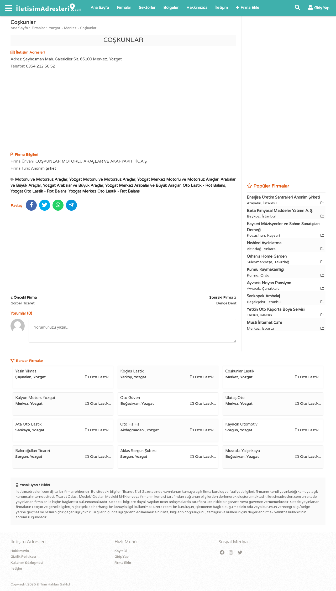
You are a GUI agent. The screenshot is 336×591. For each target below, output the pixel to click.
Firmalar (124, 7)
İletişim (221, 7)
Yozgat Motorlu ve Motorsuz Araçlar (102, 179)
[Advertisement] (123, 111)
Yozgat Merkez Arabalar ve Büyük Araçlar (143, 185)
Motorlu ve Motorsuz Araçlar (41, 179)
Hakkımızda (196, 7)
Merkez (70, 28)
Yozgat (54, 28)
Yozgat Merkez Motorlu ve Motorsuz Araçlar (177, 179)
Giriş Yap (121, 557)
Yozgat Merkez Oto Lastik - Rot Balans (104, 191)
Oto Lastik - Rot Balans (204, 185)
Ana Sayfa (100, 7)
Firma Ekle (247, 7)
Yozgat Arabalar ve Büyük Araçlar (73, 185)
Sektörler (147, 7)
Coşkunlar (88, 28)
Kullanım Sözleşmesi (26, 563)
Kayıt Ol (120, 551)
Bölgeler (170, 7)
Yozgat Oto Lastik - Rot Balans (38, 191)
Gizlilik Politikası (23, 557)
